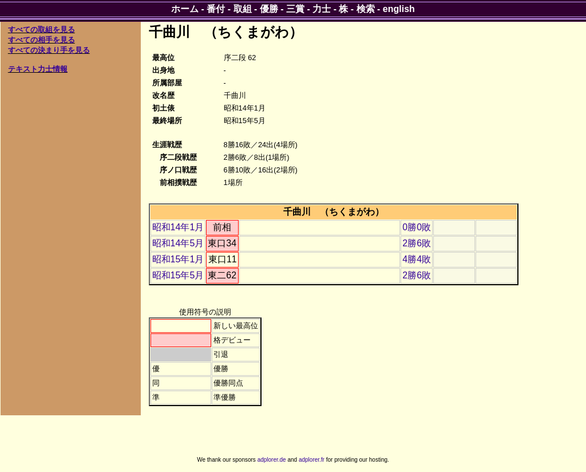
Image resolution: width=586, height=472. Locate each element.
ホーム (185, 9)
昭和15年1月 (178, 259)
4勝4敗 (416, 259)
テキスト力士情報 (38, 69)
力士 (321, 9)
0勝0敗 (416, 227)
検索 (366, 9)
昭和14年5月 (178, 243)
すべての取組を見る (41, 29)
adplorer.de (272, 460)
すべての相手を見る (41, 40)
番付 (216, 9)
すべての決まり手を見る (49, 50)
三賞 (295, 9)
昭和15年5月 (178, 275)
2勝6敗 (416, 243)
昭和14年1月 (178, 227)
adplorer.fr (311, 460)
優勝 (269, 9)
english (399, 9)
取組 (242, 9)
